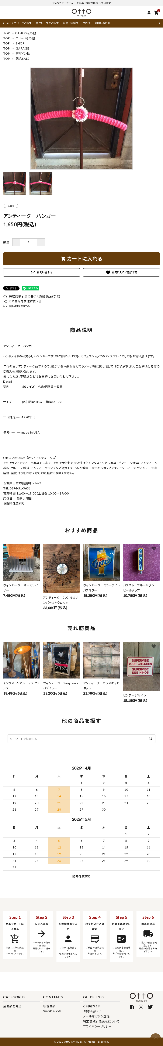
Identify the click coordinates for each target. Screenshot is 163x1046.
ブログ (86, 23)
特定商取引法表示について (101, 1021)
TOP (6, 33)
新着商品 (49, 1006)
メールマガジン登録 (96, 1016)
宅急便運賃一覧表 (49, 386)
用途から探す (70, 23)
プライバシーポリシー (97, 1026)
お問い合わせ (103, 23)
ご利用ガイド (91, 1006)
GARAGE (22, 48)
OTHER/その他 (25, 33)
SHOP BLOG (52, 1011)
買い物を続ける (16, 306)
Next (159, 23)
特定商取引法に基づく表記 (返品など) (31, 296)
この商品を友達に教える (22, 301)
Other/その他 (25, 38)
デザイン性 (23, 53)
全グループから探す (47, 23)
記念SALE (23, 58)
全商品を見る (12, 1006)
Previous (4, 23)
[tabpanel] (81, 119)
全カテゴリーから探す (19, 23)
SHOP (20, 43)
